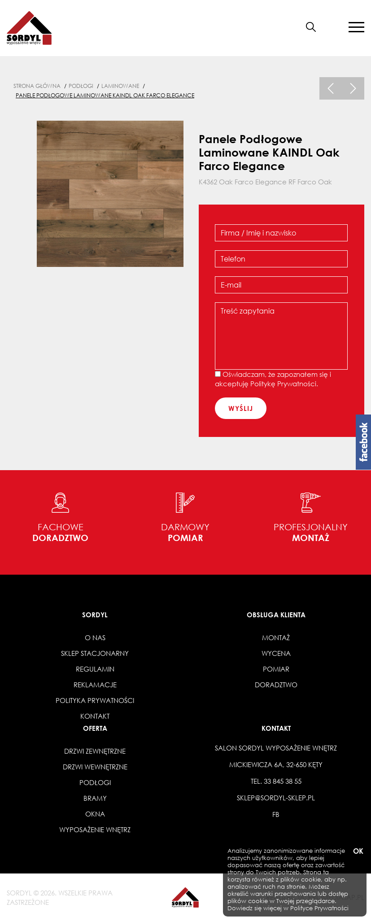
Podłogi (95, 782)
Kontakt (94, 715)
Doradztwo (276, 684)
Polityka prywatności (95, 700)
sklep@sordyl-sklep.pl (276, 797)
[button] (332, 27)
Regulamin (95, 668)
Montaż (276, 637)
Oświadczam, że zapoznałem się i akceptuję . (273, 379)
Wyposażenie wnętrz (95, 829)
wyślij (240, 408)
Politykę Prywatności (283, 383)
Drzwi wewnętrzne (95, 766)
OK (357, 851)
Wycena (276, 653)
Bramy (95, 798)
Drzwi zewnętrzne (95, 750)
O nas (95, 637)
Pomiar (276, 668)
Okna (95, 813)
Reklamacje (95, 684)
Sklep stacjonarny (95, 653)
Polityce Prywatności (319, 908)
